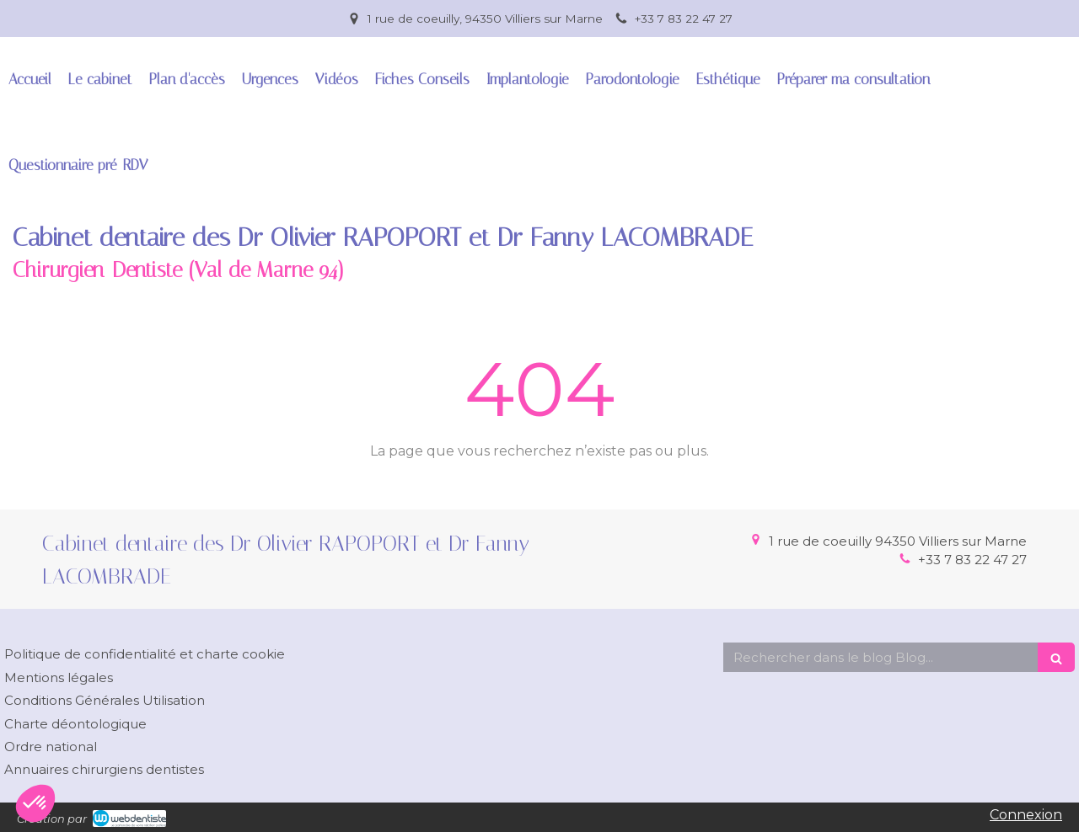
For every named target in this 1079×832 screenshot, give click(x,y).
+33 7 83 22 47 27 (972, 560)
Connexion (1026, 815)
